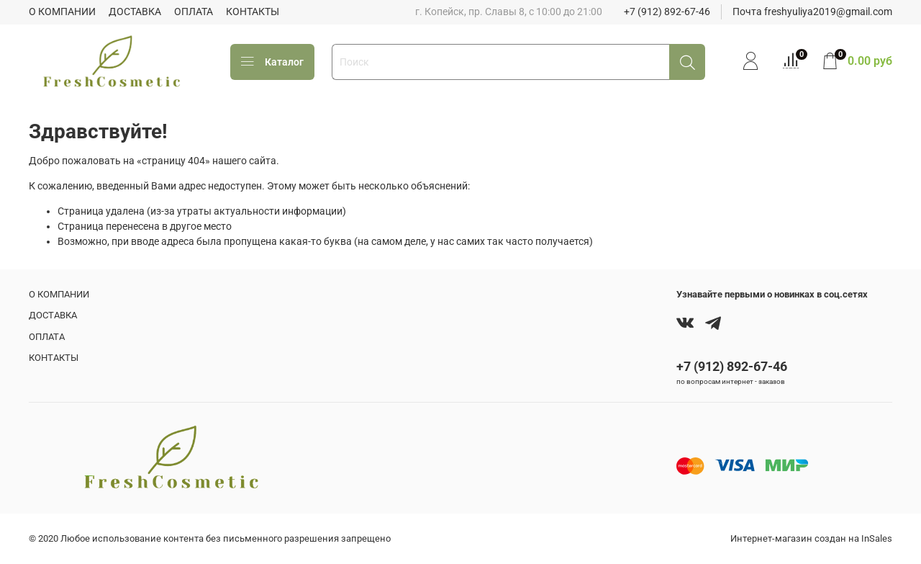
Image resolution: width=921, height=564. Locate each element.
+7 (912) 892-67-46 (667, 11)
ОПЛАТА (193, 11)
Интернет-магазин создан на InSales (811, 538)
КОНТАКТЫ (252, 11)
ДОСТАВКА (135, 11)
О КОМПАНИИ (62, 11)
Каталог (272, 61)
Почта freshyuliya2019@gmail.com (812, 11)
